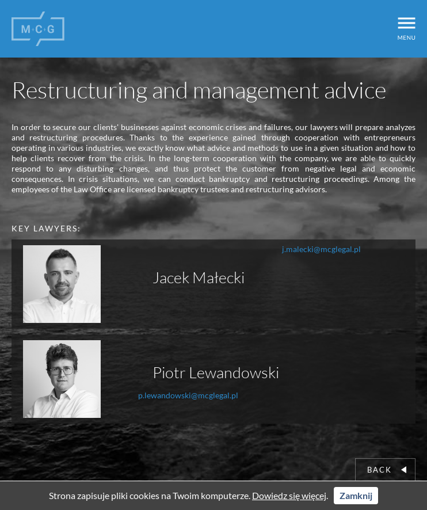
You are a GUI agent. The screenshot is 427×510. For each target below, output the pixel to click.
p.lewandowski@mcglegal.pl (188, 395)
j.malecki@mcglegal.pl (321, 249)
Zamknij (356, 495)
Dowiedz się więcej (289, 495)
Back (386, 469)
